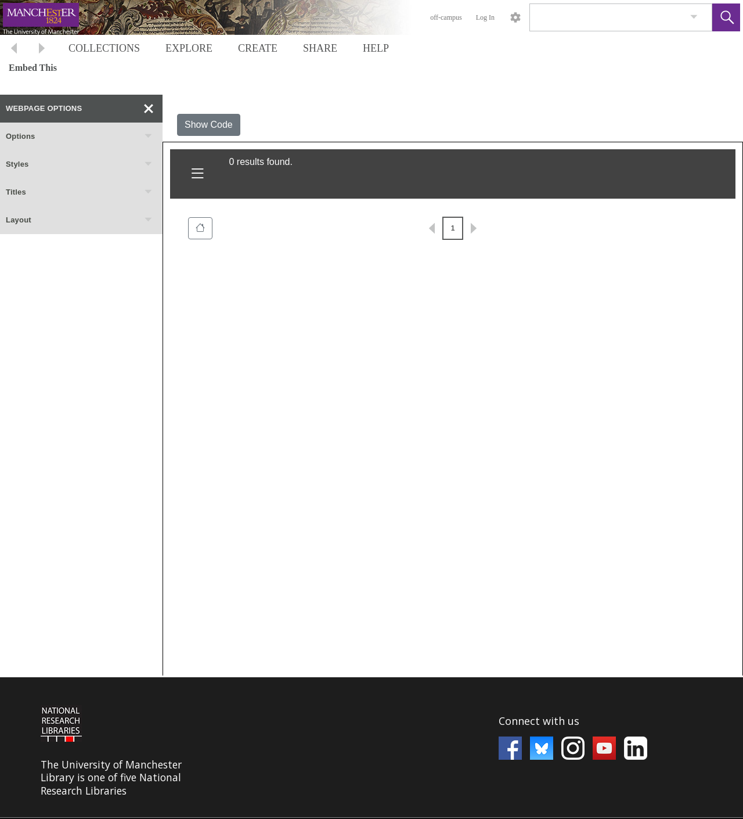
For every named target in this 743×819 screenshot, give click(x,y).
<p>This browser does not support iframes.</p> (371, 747)
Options (79, 136)
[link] (694, 17)
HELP (376, 48)
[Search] (607, 17)
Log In (485, 17)
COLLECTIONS (104, 48)
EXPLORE (188, 48)
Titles (79, 192)
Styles (79, 164)
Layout (79, 220)
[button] (726, 17)
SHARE (320, 48)
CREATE (257, 48)
